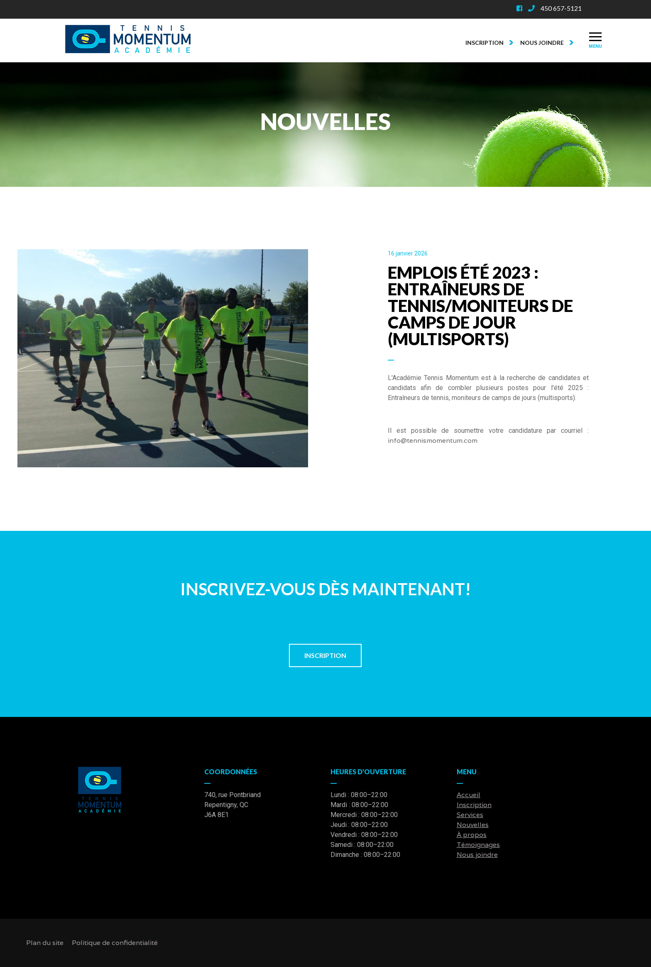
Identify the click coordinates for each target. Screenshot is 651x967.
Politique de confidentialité (115, 942)
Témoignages (478, 844)
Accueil (468, 794)
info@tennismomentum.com (432, 440)
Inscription (489, 42)
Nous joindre (547, 42)
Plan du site (45, 942)
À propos (472, 834)
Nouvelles (473, 824)
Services (470, 814)
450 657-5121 (561, 8)
